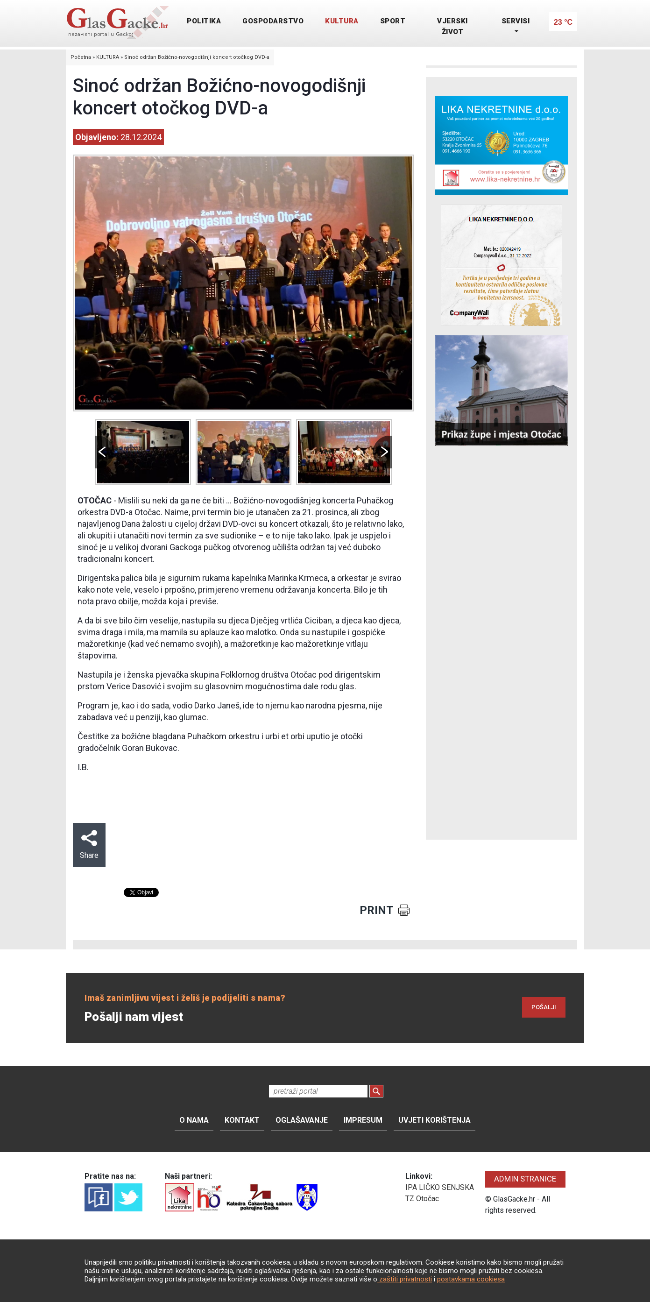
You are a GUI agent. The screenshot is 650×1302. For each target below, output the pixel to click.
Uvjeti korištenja (434, 1120)
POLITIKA (204, 21)
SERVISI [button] (516, 21)
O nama (194, 1120)
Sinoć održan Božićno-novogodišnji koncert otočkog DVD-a (196, 57)
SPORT (393, 21)
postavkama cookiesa (471, 1279)
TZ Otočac (422, 1198)
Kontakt (242, 1120)
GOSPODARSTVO (273, 21)
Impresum (363, 1120)
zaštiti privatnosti (404, 1279)
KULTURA (342, 21)
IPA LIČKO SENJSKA (439, 1187)
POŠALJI (543, 1007)
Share (89, 845)
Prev (104, 452)
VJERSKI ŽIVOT (452, 26)
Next (382, 452)
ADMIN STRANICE (525, 1178)
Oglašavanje (302, 1120)
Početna (81, 57)
